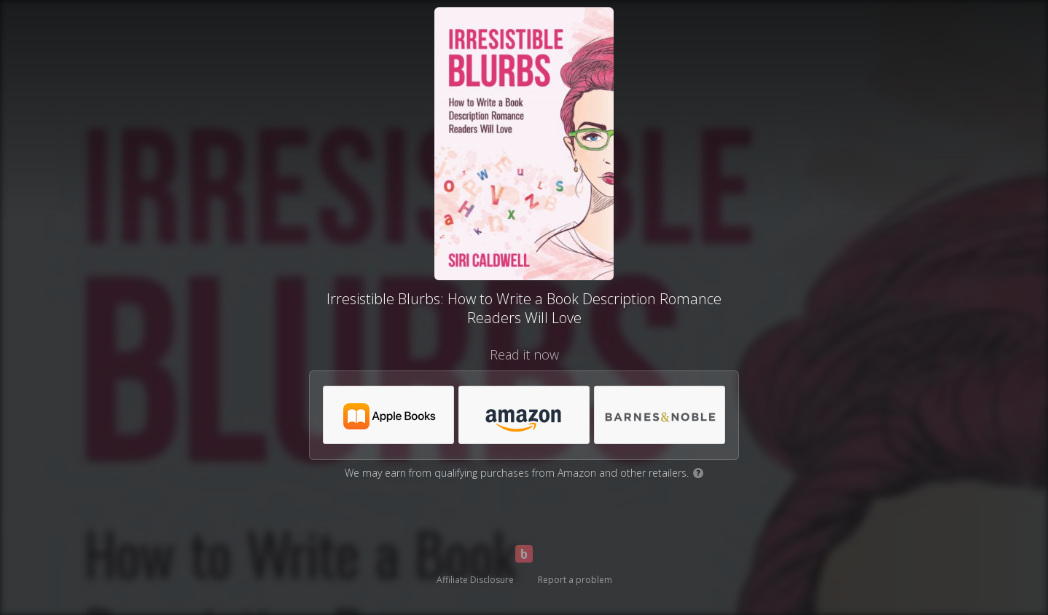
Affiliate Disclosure (475, 580)
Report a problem (575, 580)
